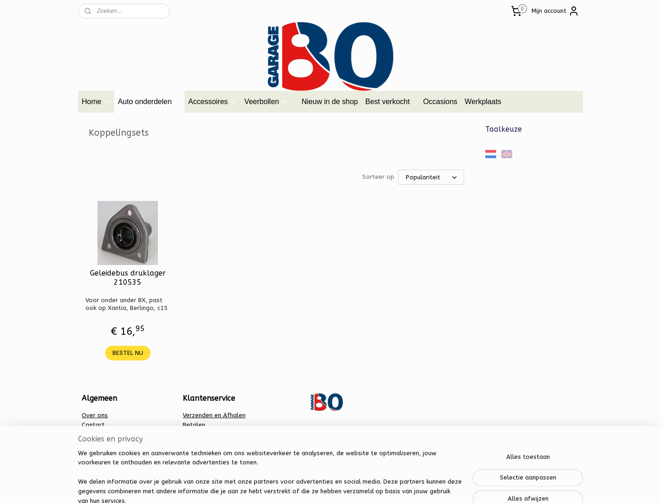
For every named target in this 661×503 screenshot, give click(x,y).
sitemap (296, 486)
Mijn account (555, 11)
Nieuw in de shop (330, 101)
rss (314, 486)
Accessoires (212, 101)
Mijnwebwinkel (424, 486)
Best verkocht (387, 101)
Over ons (95, 415)
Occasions (440, 101)
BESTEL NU (127, 352)
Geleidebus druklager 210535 (128, 277)
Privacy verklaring (208, 434)
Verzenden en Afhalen (214, 415)
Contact (93, 424)
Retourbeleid (201, 444)
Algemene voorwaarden (116, 434)
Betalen (194, 424)
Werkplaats (483, 101)
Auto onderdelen (149, 101)
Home (96, 101)
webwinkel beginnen (346, 486)
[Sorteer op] (431, 177)
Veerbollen (266, 101)
